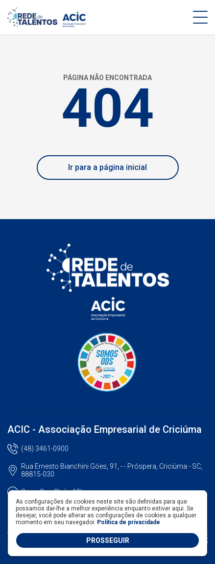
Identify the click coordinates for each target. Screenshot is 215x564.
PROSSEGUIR (107, 540)
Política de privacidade (128, 522)
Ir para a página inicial (107, 167)
